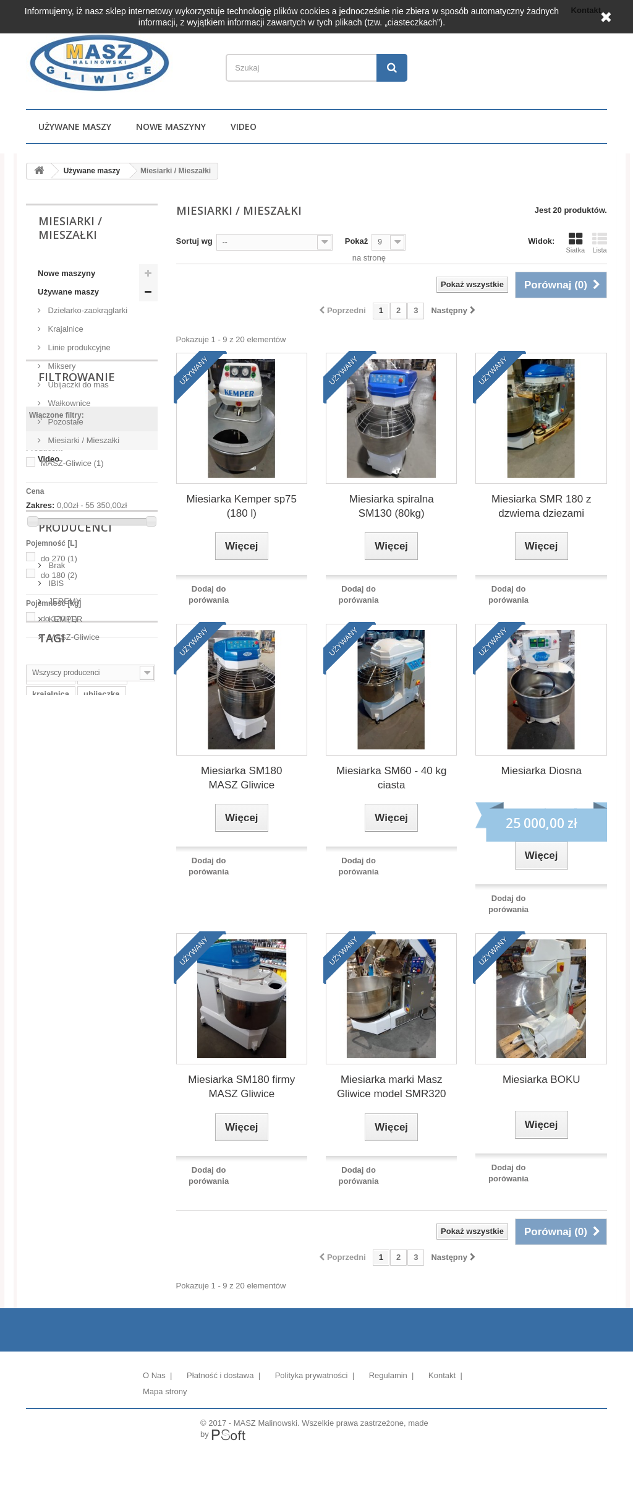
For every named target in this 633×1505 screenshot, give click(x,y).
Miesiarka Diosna (541, 771)
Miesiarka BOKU (541, 1079)
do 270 (59, 685)
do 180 (59, 702)
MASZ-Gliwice (72, 590)
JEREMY (63, 869)
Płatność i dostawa (221, 1375)
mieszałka (102, 1023)
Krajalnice (64, 329)
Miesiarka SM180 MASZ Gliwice (241, 778)
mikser (45, 1060)
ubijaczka (101, 1041)
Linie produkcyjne (78, 347)
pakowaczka (55, 1079)
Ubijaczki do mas (77, 384)
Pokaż (356, 241)
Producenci (75, 800)
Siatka (575, 242)
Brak (55, 834)
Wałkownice (68, 403)
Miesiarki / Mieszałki (82, 440)
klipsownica (95, 1060)
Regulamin (389, 1375)
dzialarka (49, 1097)
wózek (93, 1097)
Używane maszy (74, 126)
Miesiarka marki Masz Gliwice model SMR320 (391, 1087)
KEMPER (64, 887)
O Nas (155, 1375)
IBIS (55, 851)
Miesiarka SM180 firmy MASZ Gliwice (241, 1087)
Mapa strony (165, 1391)
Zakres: (40, 632)
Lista (599, 242)
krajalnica (50, 1041)
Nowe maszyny (171, 126)
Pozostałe (64, 421)
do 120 (59, 745)
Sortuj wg (194, 241)
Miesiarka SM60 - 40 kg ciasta (391, 778)
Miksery (60, 366)
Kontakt (443, 1375)
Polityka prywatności (312, 1375)
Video (244, 126)
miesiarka (50, 1023)
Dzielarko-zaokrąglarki (86, 310)
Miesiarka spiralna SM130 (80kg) (391, 506)
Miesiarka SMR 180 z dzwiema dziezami (541, 506)
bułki (102, 1079)
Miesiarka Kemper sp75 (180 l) (241, 506)
